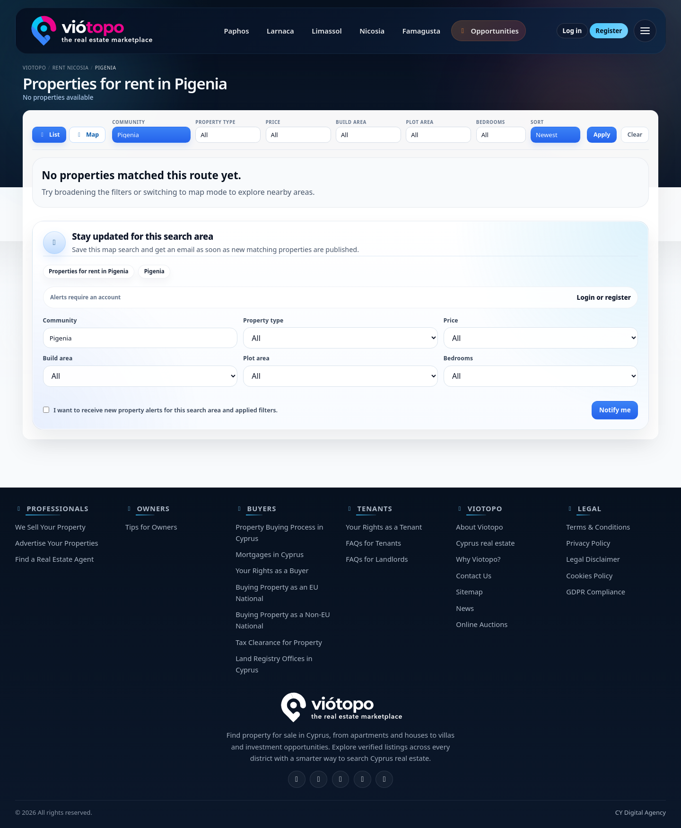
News (465, 608)
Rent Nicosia (70, 67)
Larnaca (280, 30)
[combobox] (151, 135)
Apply (602, 135)
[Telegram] (362, 779)
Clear (635, 135)
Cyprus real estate (485, 543)
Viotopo (34, 67)
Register (608, 30)
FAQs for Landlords (377, 559)
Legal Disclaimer (593, 559)
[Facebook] (297, 779)
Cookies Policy (589, 575)
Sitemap (469, 591)
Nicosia (371, 30)
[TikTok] (384, 779)
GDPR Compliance (595, 591)
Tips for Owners (151, 527)
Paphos (236, 30)
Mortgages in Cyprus (270, 554)
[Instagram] (318, 779)
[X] (340, 779)
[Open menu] (645, 30)
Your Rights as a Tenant (384, 527)
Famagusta (421, 30)
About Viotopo (479, 527)
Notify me (615, 410)
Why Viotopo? (478, 559)
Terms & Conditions (598, 527)
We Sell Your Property (50, 527)
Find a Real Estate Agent (54, 559)
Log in (572, 30)
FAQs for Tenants (373, 543)
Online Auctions (481, 624)
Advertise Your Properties (56, 543)
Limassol (326, 30)
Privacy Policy (588, 543)
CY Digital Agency (640, 812)
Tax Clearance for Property (279, 642)
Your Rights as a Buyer (272, 570)
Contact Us (473, 575)
